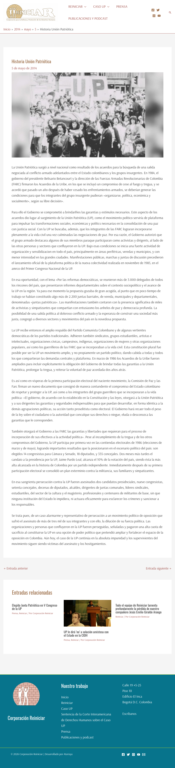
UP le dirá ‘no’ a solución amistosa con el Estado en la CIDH (87, 633)
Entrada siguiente (158, 568)
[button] (84, 6)
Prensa (15, 613)
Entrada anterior (16, 568)
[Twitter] (158, 10)
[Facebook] (152, 10)
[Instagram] (154, 15)
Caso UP (66, 709)
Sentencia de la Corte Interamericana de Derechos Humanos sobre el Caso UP (86, 720)
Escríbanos (129, 714)
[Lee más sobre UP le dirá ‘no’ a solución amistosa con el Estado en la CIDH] (87, 613)
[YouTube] (159, 15)
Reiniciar (23, 613)
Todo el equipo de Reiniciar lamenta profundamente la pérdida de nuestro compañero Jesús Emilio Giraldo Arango (138, 610)
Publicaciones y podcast (77, 737)
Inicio (65, 697)
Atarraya (68, 753)
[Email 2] (143, 754)
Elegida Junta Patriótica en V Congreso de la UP (35, 607)
